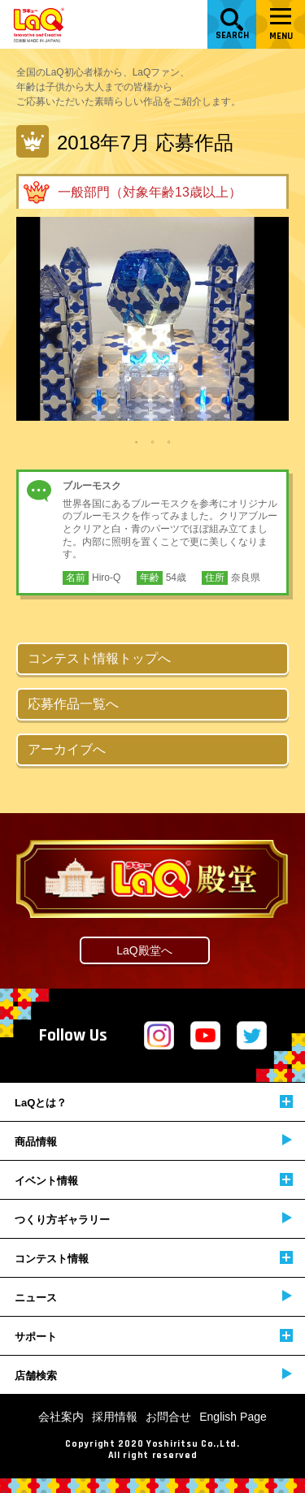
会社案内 (61, 1416)
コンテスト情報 (154, 1258)
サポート (154, 1336)
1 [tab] (137, 441)
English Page (233, 1416)
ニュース (153, 1297)
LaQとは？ (154, 1102)
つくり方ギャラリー (153, 1219)
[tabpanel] (152, 319)
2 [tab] (153, 441)
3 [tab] (169, 441)
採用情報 (114, 1416)
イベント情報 (154, 1180)
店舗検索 (153, 1375)
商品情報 (153, 1141)
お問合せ (168, 1416)
